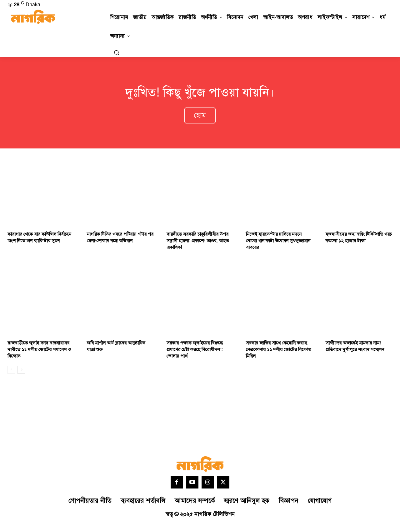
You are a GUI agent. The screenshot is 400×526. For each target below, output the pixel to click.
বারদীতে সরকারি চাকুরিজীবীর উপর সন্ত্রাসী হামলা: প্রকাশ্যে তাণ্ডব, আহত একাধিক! (198, 242)
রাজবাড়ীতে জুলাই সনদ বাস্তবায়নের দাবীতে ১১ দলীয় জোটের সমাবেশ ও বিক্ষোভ (39, 351)
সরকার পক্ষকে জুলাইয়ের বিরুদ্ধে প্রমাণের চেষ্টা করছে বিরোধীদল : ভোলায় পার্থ (195, 351)
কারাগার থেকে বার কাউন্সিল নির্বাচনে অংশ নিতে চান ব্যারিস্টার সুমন (39, 238)
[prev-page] (11, 371)
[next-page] (21, 371)
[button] (116, 52)
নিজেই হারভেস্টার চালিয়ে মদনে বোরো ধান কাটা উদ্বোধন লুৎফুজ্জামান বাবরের (278, 242)
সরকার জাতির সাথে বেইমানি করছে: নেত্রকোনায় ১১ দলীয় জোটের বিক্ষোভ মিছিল (278, 351)
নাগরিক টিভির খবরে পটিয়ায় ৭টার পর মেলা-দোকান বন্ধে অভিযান (120, 238)
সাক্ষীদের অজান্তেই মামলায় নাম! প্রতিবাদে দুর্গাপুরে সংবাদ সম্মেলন (355, 347)
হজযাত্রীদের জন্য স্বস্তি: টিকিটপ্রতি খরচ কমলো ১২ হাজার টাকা (359, 238)
